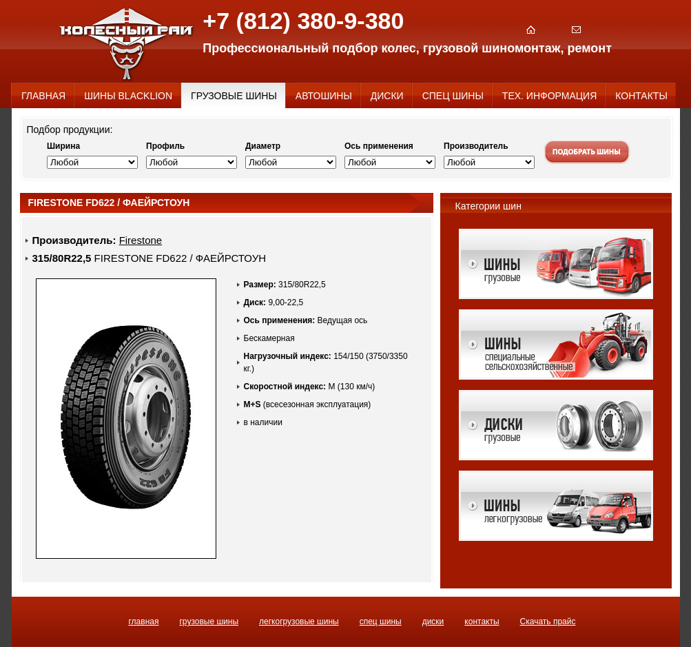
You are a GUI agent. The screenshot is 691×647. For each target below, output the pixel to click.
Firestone (141, 240)
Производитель (476, 146)
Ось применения (378, 146)
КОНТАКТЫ (481, 621)
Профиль (165, 146)
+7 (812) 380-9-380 (303, 21)
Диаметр (262, 146)
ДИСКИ (433, 621)
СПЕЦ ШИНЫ (381, 621)
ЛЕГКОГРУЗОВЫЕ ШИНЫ (299, 621)
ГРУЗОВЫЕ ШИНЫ (208, 621)
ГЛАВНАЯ (144, 621)
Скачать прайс (548, 621)
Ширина (63, 146)
